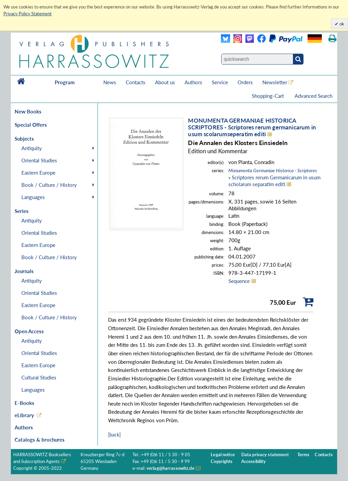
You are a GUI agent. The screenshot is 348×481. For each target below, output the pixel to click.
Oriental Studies (39, 160)
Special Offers (31, 125)
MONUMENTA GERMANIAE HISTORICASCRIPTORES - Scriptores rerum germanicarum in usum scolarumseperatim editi (252, 127)
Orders (245, 82)
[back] (114, 435)
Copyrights (221, 461)
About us (165, 82)
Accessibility (253, 461)
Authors (193, 82)
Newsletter (274, 82)
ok (341, 23)
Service (220, 82)
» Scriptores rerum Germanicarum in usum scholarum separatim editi (274, 177)
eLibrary (24, 415)
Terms (303, 454)
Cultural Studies (38, 377)
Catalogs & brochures (40, 440)
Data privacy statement (265, 454)
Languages (33, 197)
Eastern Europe (38, 173)
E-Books (24, 403)
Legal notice (223, 454)
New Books (28, 111)
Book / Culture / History (49, 185)
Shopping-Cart (268, 96)
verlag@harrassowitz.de (170, 468)
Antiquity (31, 148)
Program (65, 82)
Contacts (135, 82)
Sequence (239, 281)
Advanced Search (313, 96)
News (109, 82)
